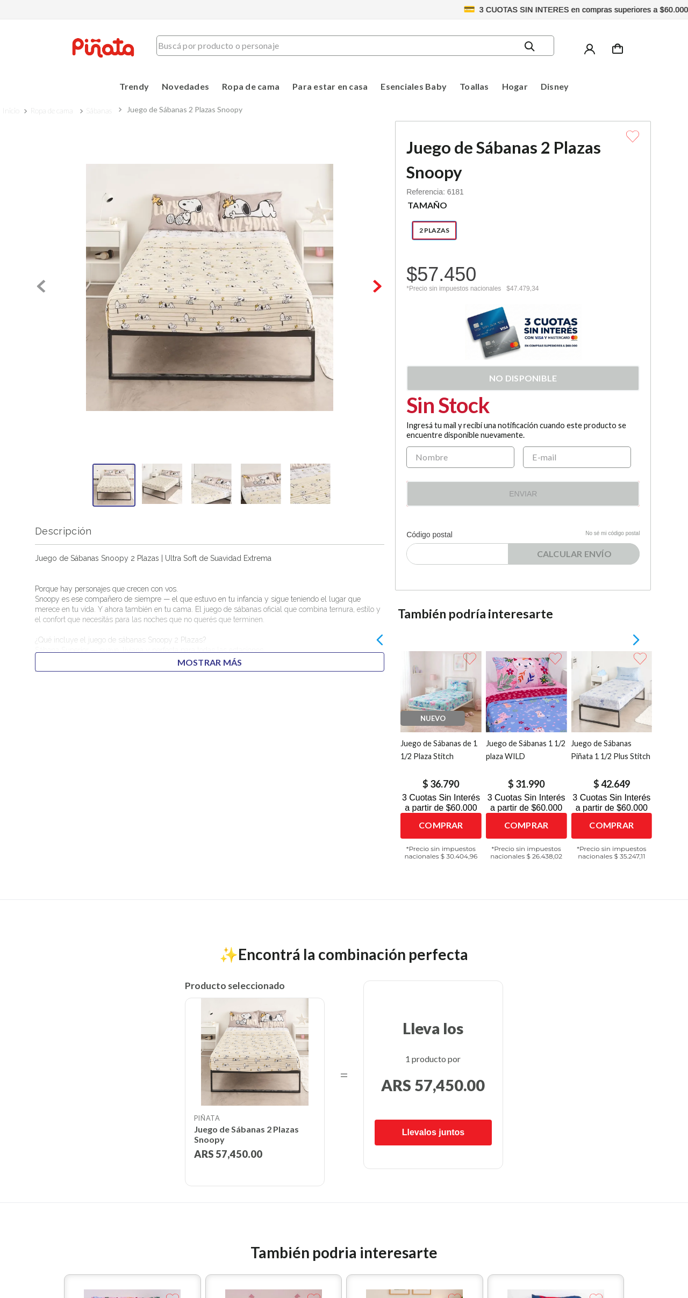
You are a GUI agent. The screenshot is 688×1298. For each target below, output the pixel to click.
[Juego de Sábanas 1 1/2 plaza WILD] (526, 762)
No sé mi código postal (612, 533)
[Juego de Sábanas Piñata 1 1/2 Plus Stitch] (612, 762)
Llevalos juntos (433, 1132)
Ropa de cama (51, 110)
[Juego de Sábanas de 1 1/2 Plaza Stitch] (441, 762)
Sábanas (99, 110)
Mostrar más (209, 662)
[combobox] (362, 48)
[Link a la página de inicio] (11, 110)
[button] (434, 230)
